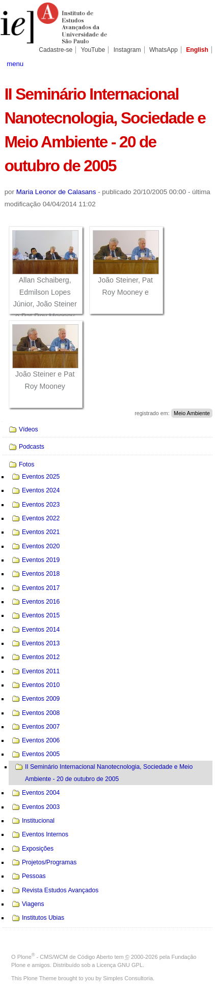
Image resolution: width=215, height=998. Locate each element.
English (197, 49)
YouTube (93, 49)
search (200, 63)
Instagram (127, 49)
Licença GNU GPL (120, 965)
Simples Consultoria (128, 978)
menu (15, 64)
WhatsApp (163, 49)
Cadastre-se (55, 49)
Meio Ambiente (192, 413)
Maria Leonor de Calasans (56, 192)
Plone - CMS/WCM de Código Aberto (65, 957)
